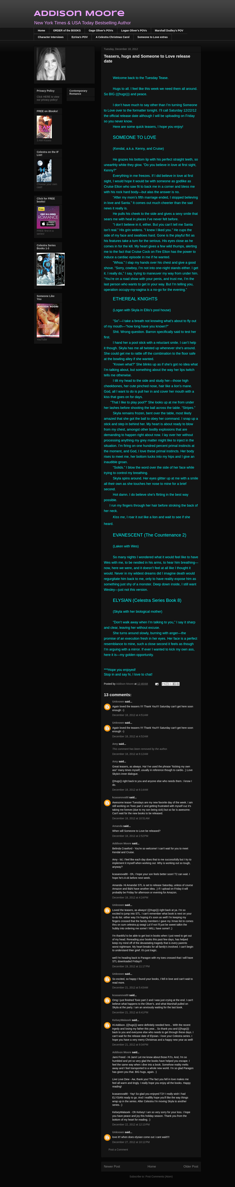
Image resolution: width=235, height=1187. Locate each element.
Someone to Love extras (152, 37)
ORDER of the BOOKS (67, 30)
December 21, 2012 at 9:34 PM (130, 1044)
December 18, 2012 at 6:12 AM (130, 753)
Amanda (117, 826)
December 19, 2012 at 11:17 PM (131, 966)
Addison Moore (79, 14)
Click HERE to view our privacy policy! (48, 98)
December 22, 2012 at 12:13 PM (131, 1124)
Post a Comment (118, 1149)
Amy (115, 743)
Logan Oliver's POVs (134, 30)
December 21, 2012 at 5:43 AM (130, 987)
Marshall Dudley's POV (169, 30)
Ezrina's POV (80, 37)
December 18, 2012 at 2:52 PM (130, 835)
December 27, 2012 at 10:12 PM (131, 1142)
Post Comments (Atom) (159, 1176)
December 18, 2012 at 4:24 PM (130, 897)
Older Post (191, 1166)
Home (41, 30)
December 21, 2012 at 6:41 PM (130, 1012)
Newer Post (112, 1166)
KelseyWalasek (121, 1020)
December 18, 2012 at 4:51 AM (130, 715)
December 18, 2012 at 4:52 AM (130, 736)
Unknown (118, 701)
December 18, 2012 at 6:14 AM (130, 789)
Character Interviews (51, 37)
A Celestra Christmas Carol (112, 37)
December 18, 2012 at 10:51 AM (131, 818)
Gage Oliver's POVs (101, 30)
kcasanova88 (120, 797)
